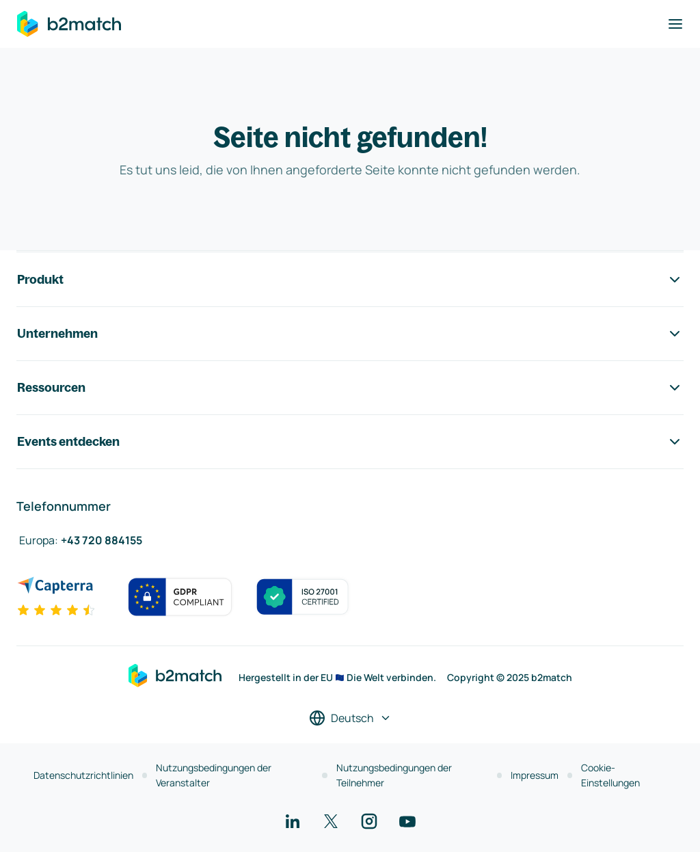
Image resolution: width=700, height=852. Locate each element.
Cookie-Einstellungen (610, 775)
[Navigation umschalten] (675, 24)
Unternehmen (350, 333)
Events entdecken (350, 442)
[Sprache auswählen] (350, 718)
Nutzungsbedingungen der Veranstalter (213, 775)
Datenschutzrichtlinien (83, 775)
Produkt (350, 279)
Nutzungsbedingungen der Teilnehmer (394, 775)
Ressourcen (350, 388)
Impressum (534, 775)
